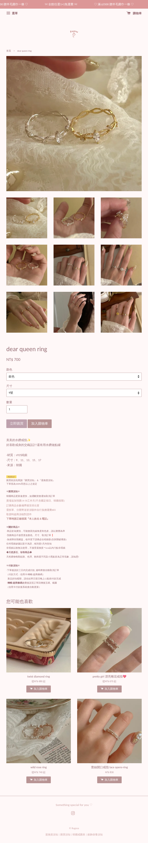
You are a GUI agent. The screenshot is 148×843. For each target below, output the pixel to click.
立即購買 (16, 424)
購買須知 (65, 834)
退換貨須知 (51, 834)
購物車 (134, 13)
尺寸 (9, 386)
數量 (9, 402)
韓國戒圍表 (79, 834)
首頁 (8, 50)
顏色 (9, 369)
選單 (12, 13)
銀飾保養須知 (95, 834)
